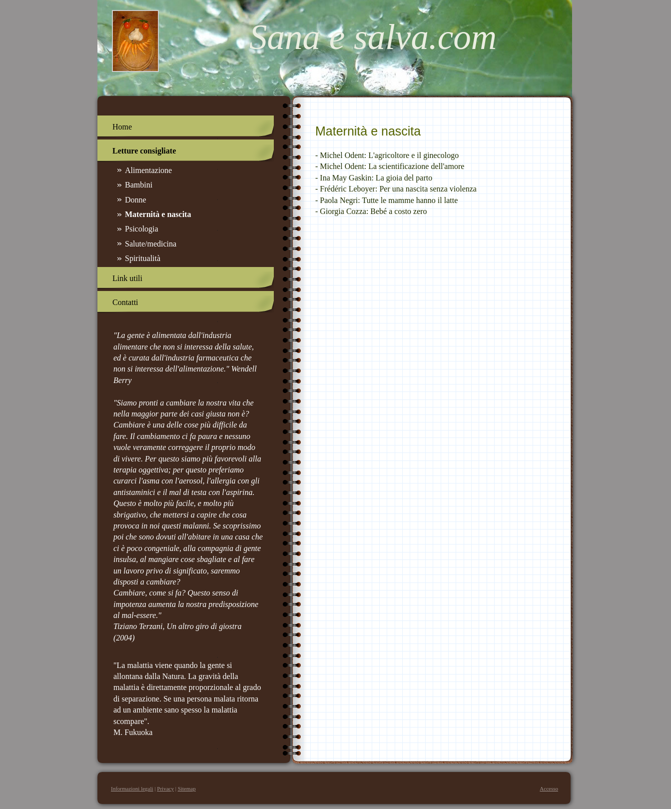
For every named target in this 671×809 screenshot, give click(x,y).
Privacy (165, 789)
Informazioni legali (132, 789)
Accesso (549, 789)
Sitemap (187, 789)
